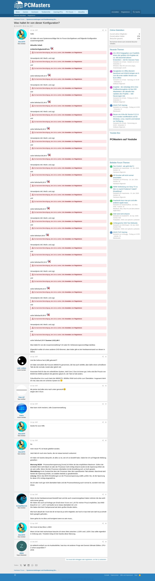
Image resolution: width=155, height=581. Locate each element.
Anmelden (68, 52)
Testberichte (46, 12)
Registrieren (31, 15)
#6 (105, 440)
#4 (105, 404)
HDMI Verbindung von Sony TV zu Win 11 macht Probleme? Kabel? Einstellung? (125, 189)
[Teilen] (103, 30)
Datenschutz (115, 575)
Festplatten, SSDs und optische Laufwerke (126, 220)
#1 (105, 30)
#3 (105, 385)
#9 (105, 541)
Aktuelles (81, 12)
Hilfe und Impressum (126, 575)
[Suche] (136, 12)
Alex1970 (19, 26)
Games (25, 12)
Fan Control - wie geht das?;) (123, 166)
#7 (105, 494)
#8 (105, 523)
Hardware (34, 12)
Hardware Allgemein (119, 172)
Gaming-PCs (58, 12)
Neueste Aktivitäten (20, 15)
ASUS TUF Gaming (120, 105)
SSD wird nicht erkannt (121, 214)
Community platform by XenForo (77, 579)
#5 (105, 422)
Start (135, 575)
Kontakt (106, 575)
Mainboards (116, 111)
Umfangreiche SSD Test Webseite (125, 223)
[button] (75, 12)
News (18, 12)
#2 (105, 356)
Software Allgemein (119, 83)
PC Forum (69, 12)
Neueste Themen (117, 50)
